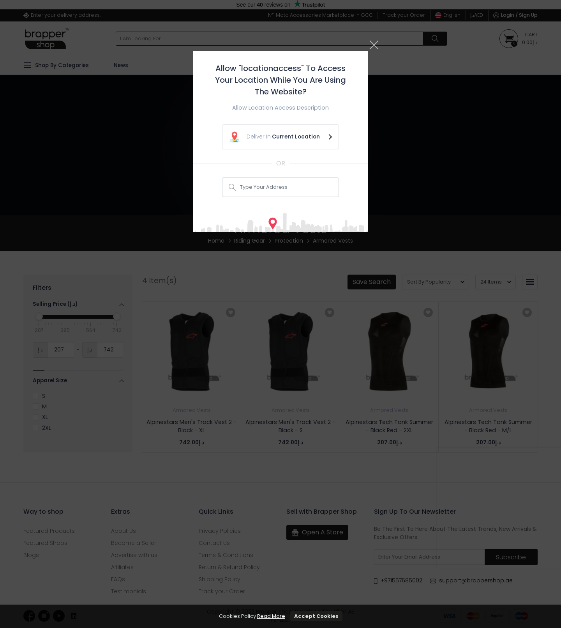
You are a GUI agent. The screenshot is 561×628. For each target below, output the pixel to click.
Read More (271, 616)
